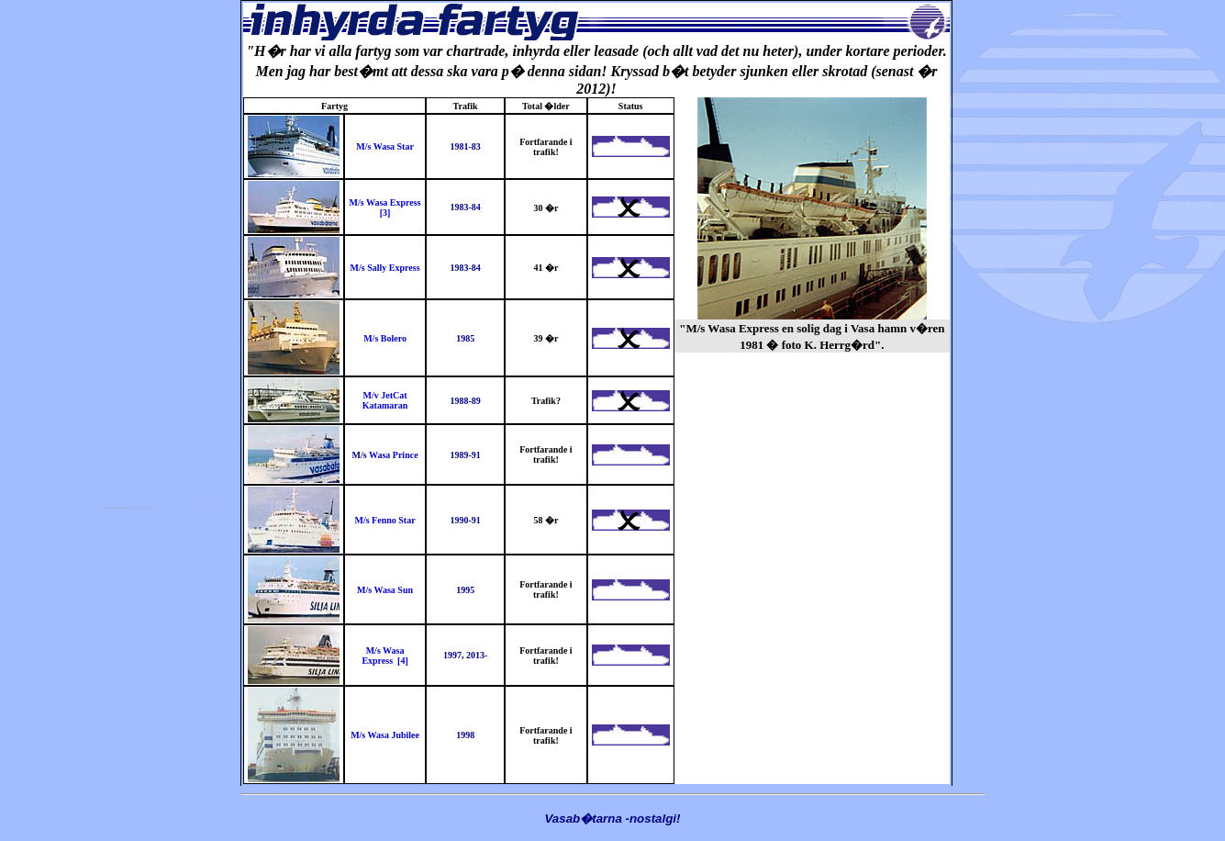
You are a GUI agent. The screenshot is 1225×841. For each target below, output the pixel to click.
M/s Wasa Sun (385, 590)
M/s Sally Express (385, 268)
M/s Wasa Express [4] (384, 655)
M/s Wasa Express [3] (385, 207)
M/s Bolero (384, 338)
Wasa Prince (393, 455)
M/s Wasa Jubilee (385, 735)
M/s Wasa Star (385, 146)
